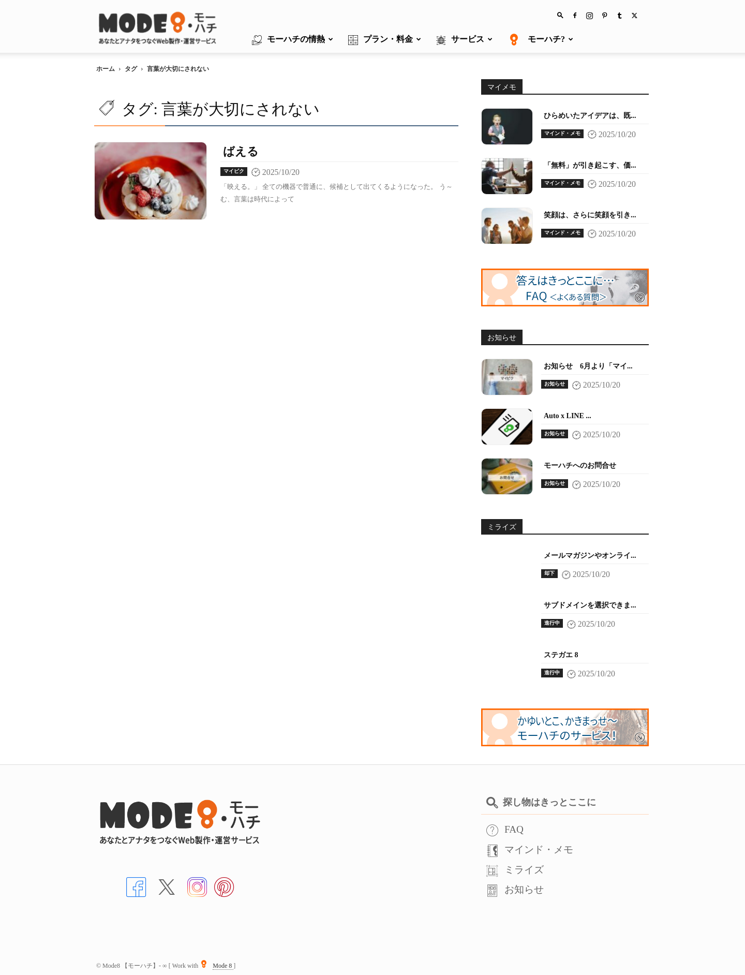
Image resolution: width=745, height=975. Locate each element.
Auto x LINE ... (567, 416)
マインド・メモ (562, 133)
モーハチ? (540, 40)
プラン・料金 (384, 40)
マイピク (234, 171)
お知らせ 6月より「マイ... (588, 366)
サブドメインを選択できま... (590, 605)
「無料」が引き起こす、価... (590, 165)
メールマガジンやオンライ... (590, 555)
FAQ (505, 829)
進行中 (552, 623)
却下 (549, 573)
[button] (560, 15)
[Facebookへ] (136, 886)
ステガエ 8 (561, 655)
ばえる (241, 151)
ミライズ (515, 869)
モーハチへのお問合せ (580, 465)
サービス (464, 40)
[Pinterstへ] (224, 886)
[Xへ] (167, 886)
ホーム (105, 68)
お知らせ (554, 384)
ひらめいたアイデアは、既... (590, 116)
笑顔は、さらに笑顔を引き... (590, 215)
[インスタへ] (197, 886)
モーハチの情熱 (292, 40)
